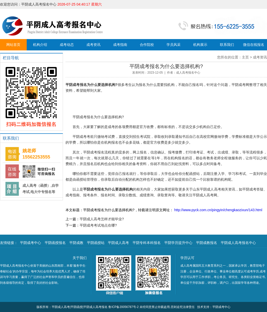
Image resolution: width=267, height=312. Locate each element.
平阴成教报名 (206, 243)
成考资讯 (93, 45)
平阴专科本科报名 (146, 243)
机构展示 (200, 45)
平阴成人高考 (118, 243)
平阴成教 (76, 243)
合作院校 (147, 45)
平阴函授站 (96, 243)
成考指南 (120, 45)
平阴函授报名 (55, 243)
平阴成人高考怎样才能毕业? (102, 219)
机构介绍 (40, 45)
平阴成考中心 (30, 243)
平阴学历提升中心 (178, 243)
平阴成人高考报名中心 (238, 243)
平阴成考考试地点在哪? (98, 225)
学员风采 (173, 45)
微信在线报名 (253, 45)
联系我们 (227, 45)
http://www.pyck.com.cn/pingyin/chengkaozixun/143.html (217, 210)
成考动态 (67, 45)
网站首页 (13, 45)
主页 (245, 57)
